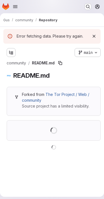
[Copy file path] (60, 63)
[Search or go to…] (88, 6)
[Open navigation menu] (15, 6)
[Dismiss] (94, 36)
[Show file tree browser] (11, 52)
